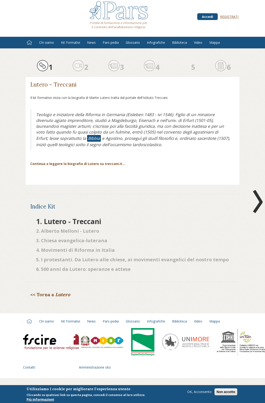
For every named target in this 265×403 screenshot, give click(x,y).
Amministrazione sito (95, 367)
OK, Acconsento (199, 392)
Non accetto (226, 392)
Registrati (229, 16)
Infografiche (156, 42)
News (91, 42)
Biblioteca (179, 42)
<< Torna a (50, 294)
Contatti (29, 367)
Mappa (214, 42)
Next (257, 201)
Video (198, 42)
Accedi (207, 16)
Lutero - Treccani (53, 84)
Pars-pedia (111, 42)
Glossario (133, 42)
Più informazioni (40, 400)
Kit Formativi (70, 42)
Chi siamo (46, 42)
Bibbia (94, 138)
